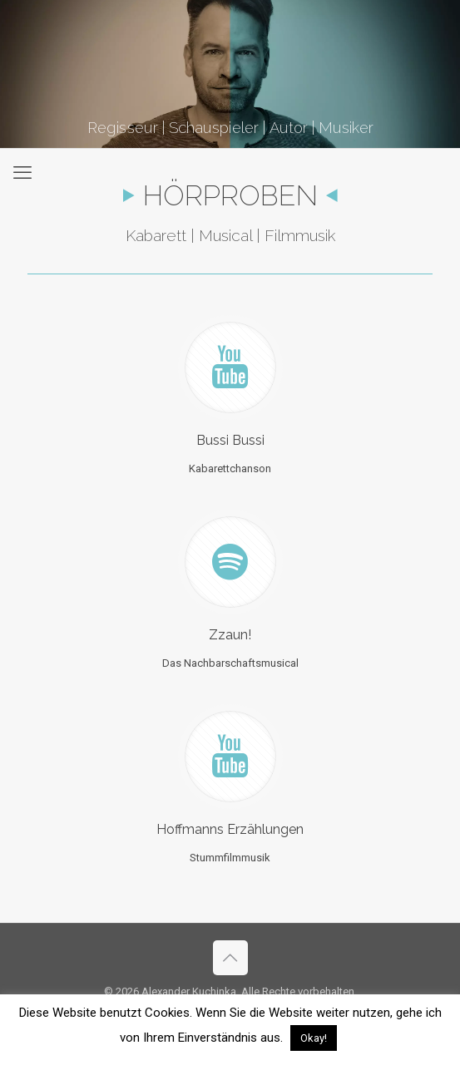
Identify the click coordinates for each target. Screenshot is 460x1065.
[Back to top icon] (230, 957)
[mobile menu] (22, 173)
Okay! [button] (313, 1038)
